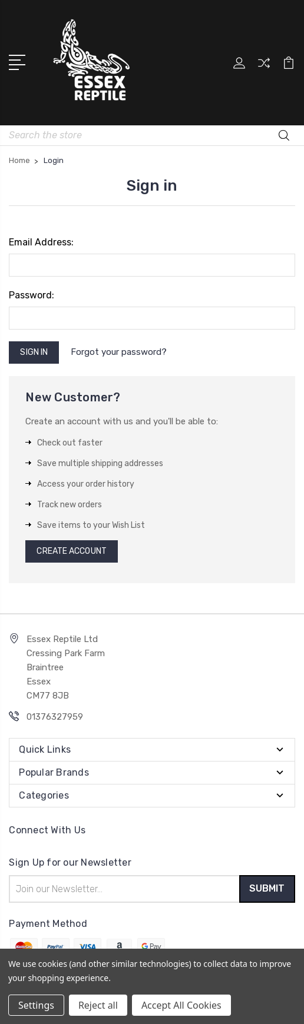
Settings (36, 1005)
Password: (31, 295)
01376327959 (55, 717)
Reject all (98, 1005)
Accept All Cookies (181, 1005)
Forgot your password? (119, 352)
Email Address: (41, 242)
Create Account (71, 551)
